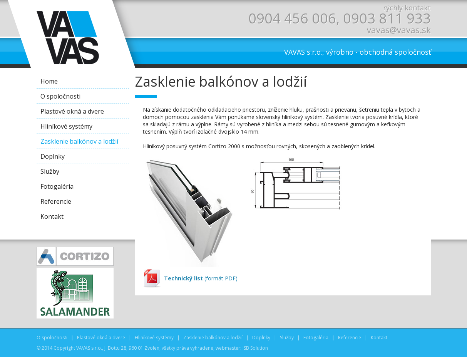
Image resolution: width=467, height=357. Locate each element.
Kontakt (52, 216)
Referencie (55, 201)
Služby (49, 171)
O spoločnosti (60, 96)
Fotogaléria (57, 186)
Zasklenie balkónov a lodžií (79, 141)
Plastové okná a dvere (72, 111)
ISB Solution (255, 348)
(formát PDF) (201, 278)
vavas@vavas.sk (399, 29)
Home (49, 81)
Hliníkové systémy (66, 126)
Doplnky (52, 156)
